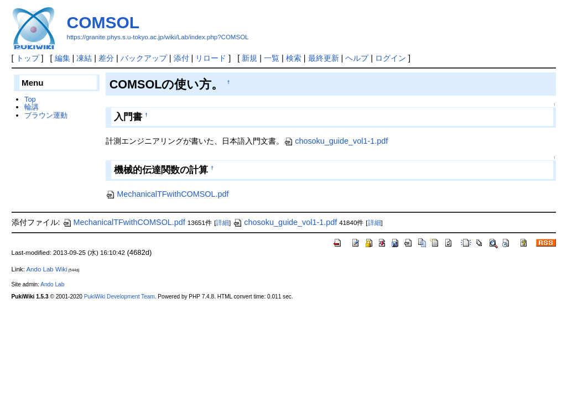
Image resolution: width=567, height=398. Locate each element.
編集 (62, 58)
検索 (293, 58)
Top (30, 99)
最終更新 (323, 58)
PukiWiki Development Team (119, 297)
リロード (210, 58)
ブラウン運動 (45, 115)
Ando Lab (52, 284)
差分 (106, 58)
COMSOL (103, 22)
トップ (27, 58)
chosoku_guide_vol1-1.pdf (336, 141)
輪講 (31, 107)
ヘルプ (356, 58)
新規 (249, 58)
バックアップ (144, 58)
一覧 (271, 58)
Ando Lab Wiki (46, 269)
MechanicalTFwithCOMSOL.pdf (167, 194)
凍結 (84, 58)
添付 (181, 58)
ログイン (390, 58)
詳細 (222, 222)
